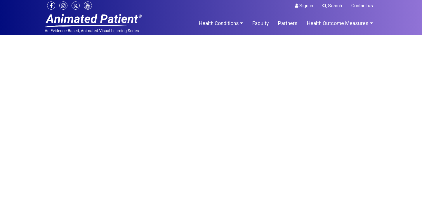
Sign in (304, 5)
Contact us (362, 5)
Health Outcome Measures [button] (338, 23)
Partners (288, 23)
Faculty (260, 23)
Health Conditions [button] (219, 23)
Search (332, 5)
